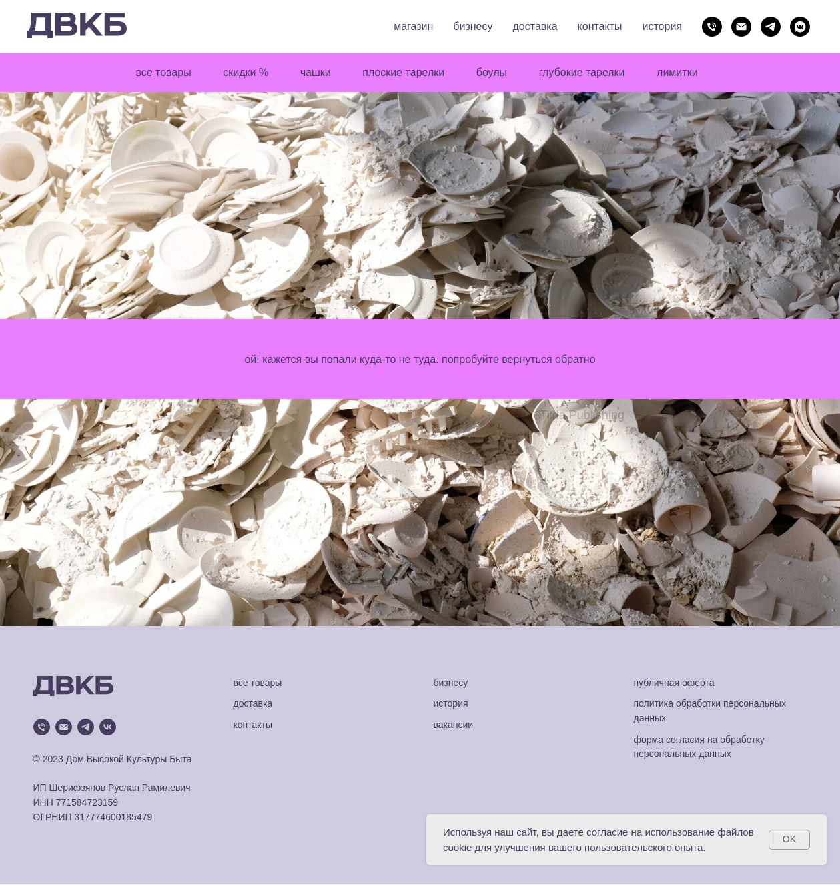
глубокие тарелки (583, 72)
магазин (413, 26)
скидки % (245, 72)
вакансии (454, 724)
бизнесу (472, 26)
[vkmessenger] (800, 27)
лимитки (678, 72)
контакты (600, 26)
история (662, 26)
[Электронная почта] (741, 27)
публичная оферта (674, 682)
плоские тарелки (403, 72)
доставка (535, 26)
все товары (162, 72)
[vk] (107, 727)
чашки (315, 72)
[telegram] (771, 27)
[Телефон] (712, 27)
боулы (491, 72)
